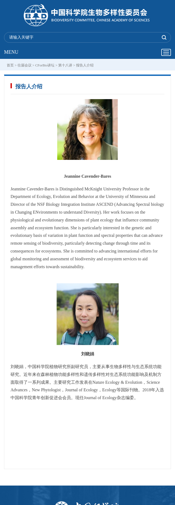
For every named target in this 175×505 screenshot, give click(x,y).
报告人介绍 (85, 65)
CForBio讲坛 (45, 65)
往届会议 (25, 65)
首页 (10, 65)
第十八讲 (65, 65)
